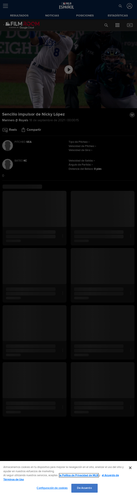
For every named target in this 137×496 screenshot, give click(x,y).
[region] (68, 478)
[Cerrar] (130, 467)
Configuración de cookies (52, 488)
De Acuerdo (84, 488)
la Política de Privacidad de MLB (78, 475)
